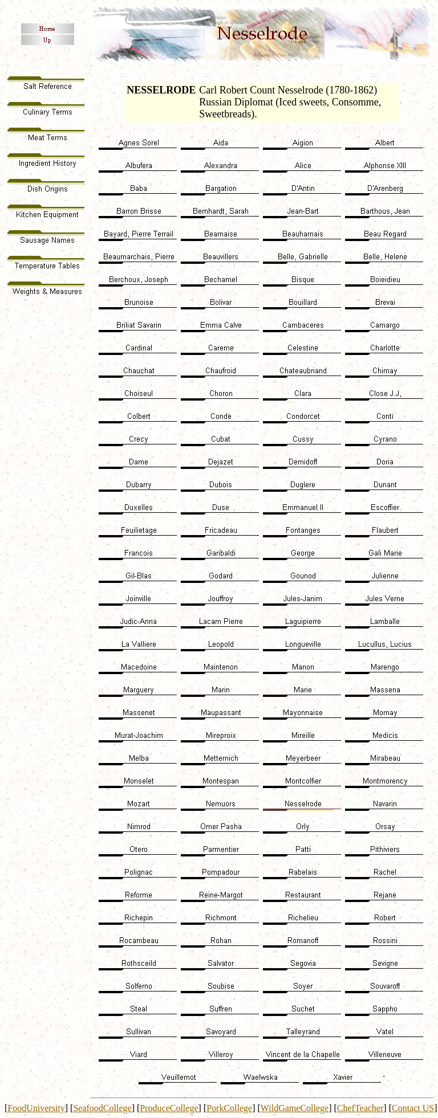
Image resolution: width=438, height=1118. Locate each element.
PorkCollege (229, 1108)
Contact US (413, 1108)
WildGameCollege (294, 1108)
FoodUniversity (35, 1108)
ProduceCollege (169, 1108)
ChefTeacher (360, 1108)
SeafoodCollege (102, 1108)
